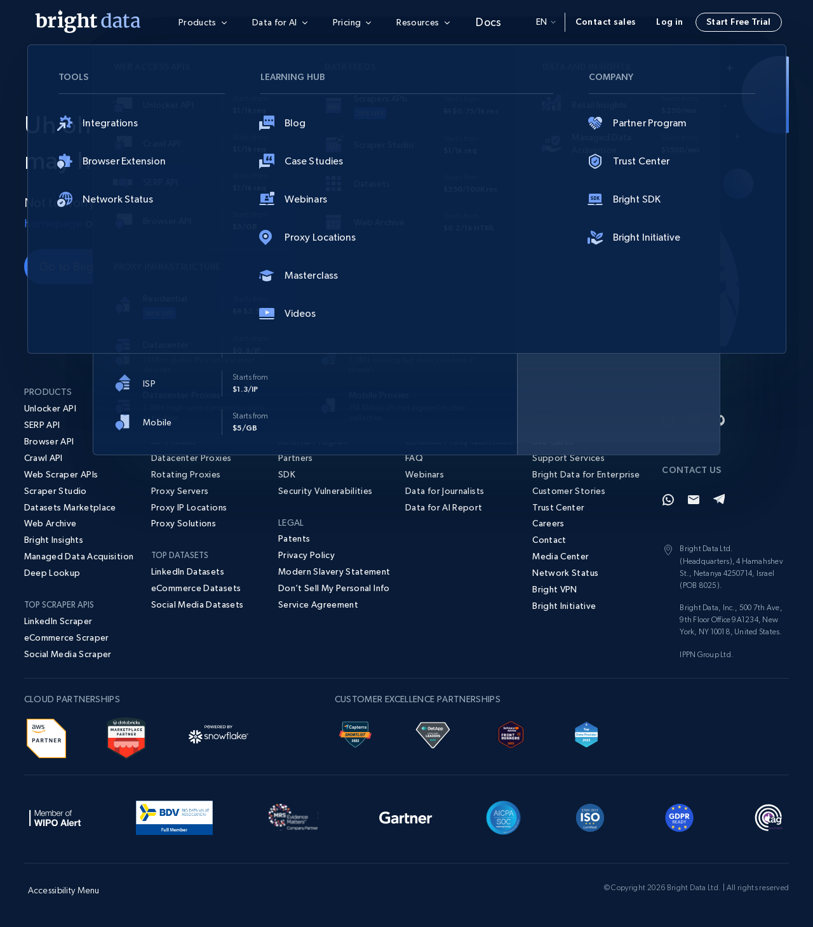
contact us (129, 223)
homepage (54, 223)
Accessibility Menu (64, 890)
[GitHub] (719, 420)
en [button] (546, 22)
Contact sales (605, 22)
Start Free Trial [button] (738, 22)
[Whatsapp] (668, 499)
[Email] (693, 499)
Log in (669, 22)
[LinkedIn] (668, 420)
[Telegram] (719, 499)
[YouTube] (693, 420)
